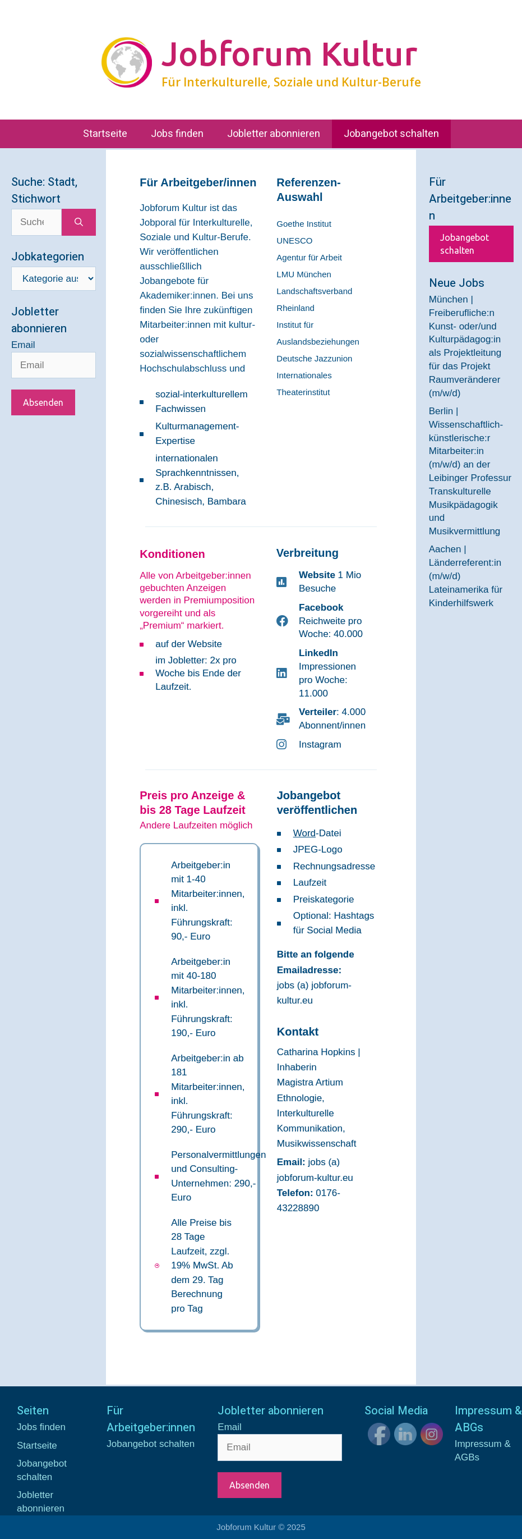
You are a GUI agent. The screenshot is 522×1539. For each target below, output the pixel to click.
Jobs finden (177, 133)
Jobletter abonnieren (273, 133)
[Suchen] (79, 222)
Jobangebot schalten (391, 133)
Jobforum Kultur (289, 53)
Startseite (105, 133)
